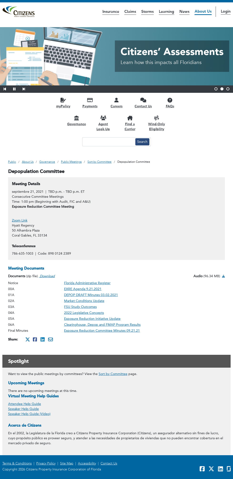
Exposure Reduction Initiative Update (92, 319)
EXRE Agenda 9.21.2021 (82, 289)
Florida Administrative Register (87, 283)
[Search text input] (108, 141)
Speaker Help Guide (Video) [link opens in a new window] (29, 414)
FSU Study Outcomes (80, 307)
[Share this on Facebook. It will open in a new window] (35, 339)
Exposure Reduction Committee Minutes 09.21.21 (102, 331)
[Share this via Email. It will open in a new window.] (50, 339)
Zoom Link (19, 220)
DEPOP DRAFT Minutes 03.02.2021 (91, 295)
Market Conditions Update (84, 301)
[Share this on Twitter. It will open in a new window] (27, 339)
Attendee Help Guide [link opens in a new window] (24, 404)
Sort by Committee (113, 374)
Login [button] (226, 11)
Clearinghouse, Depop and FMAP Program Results (102, 325)
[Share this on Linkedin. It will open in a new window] (43, 339)
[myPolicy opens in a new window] (63, 103)
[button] (8, 88)
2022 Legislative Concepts (84, 313)
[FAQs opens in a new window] (169, 103)
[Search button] (142, 141)
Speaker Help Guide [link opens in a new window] (23, 409)
